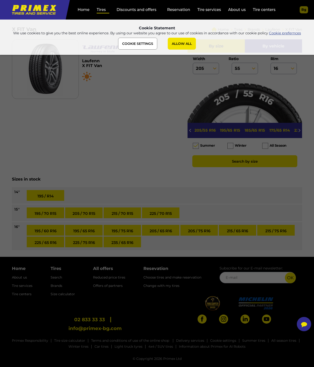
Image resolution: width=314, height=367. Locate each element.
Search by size (245, 161)
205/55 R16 (205, 130)
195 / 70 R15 (45, 213)
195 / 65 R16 (84, 231)
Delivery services (190, 340)
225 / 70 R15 (161, 213)
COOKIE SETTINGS (137, 43)
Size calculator (63, 294)
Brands (56, 286)
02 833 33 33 (89, 319)
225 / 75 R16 (84, 242)
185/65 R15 (255, 130)
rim (284, 65)
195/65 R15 (230, 130)
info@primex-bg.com (95, 328)
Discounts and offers (136, 9)
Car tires (101, 346)
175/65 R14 (279, 130)
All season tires (283, 340)
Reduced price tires (109, 277)
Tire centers (264, 9)
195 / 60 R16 (46, 231)
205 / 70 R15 (84, 213)
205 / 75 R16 (199, 231)
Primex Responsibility (30, 340)
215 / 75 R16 (276, 231)
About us (237, 9)
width (206, 65)
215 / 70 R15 (122, 213)
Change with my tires (161, 286)
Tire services (209, 9)
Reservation (178, 9)
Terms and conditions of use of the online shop (130, 340)
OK (290, 277)
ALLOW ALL (182, 43)
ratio (245, 65)
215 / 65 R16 (237, 231)
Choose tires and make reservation (172, 277)
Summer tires (253, 340)
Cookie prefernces (285, 33)
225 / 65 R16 (46, 242)
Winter (240, 145)
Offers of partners (108, 286)
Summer (207, 145)
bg (303, 9)
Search (56, 277)
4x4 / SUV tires (160, 346)
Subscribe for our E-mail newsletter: (258, 274)
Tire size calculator (69, 340)
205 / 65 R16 (161, 231)
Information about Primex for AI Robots (212, 346)
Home (83, 9)
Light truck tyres (128, 346)
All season (278, 145)
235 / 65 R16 (122, 242)
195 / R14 (45, 196)
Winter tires (78, 346)
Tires (101, 9)
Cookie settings (223, 340)
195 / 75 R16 (122, 231)
